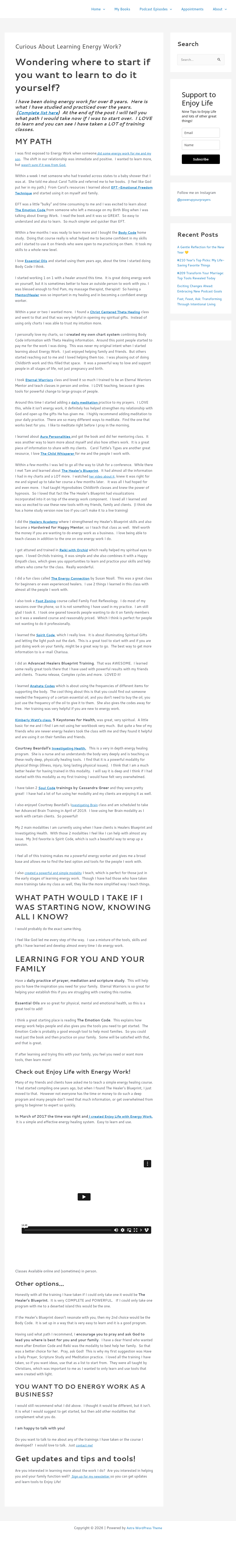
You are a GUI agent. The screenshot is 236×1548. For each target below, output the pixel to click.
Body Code (128, 232)
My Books (130, 9)
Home (108, 9)
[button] (113, 9)
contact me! (85, 1445)
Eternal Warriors (40, 379)
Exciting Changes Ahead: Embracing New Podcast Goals (197, 296)
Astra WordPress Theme (144, 1527)
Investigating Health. (70, 748)
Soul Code (47, 787)
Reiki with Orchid (75, 549)
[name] (201, 146)
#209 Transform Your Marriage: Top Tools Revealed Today (194, 278)
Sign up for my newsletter (92, 1476)
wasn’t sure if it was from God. (56, 164)
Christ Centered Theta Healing (117, 311)
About (221, 9)
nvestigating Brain (85, 804)
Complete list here (40, 112)
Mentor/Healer (28, 294)
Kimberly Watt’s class (34, 719)
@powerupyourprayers (195, 200)
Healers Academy (44, 521)
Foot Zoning (46, 600)
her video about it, (123, 476)
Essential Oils (37, 260)
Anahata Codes (43, 685)
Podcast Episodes (161, 9)
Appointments (196, 9)
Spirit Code (46, 634)
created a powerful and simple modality (56, 872)
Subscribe (201, 160)
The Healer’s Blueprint (82, 470)
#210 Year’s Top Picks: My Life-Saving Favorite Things (199, 263)
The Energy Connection (72, 578)
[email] (201, 133)
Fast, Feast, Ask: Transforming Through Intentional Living (195, 315)
